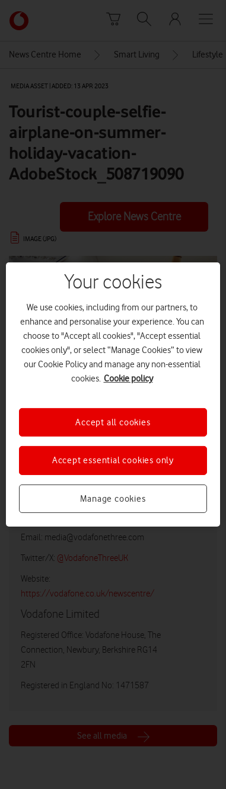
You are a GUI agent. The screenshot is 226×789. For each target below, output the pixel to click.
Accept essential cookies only (113, 460)
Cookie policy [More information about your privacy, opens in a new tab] (128, 378)
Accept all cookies (112, 422)
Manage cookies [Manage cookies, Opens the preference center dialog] (112, 498)
